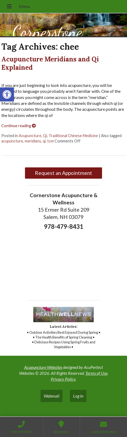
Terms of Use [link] (96, 373)
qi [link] (44, 141)
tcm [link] (50, 141)
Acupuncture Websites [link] (43, 367)
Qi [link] (45, 135)
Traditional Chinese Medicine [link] (73, 135)
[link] (7, 94)
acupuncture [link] (12, 141)
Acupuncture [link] (30, 135)
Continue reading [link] (18, 125)
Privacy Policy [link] (63, 378)
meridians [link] (33, 141)
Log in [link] (78, 395)
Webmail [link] (51, 395)
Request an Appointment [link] (63, 173)
